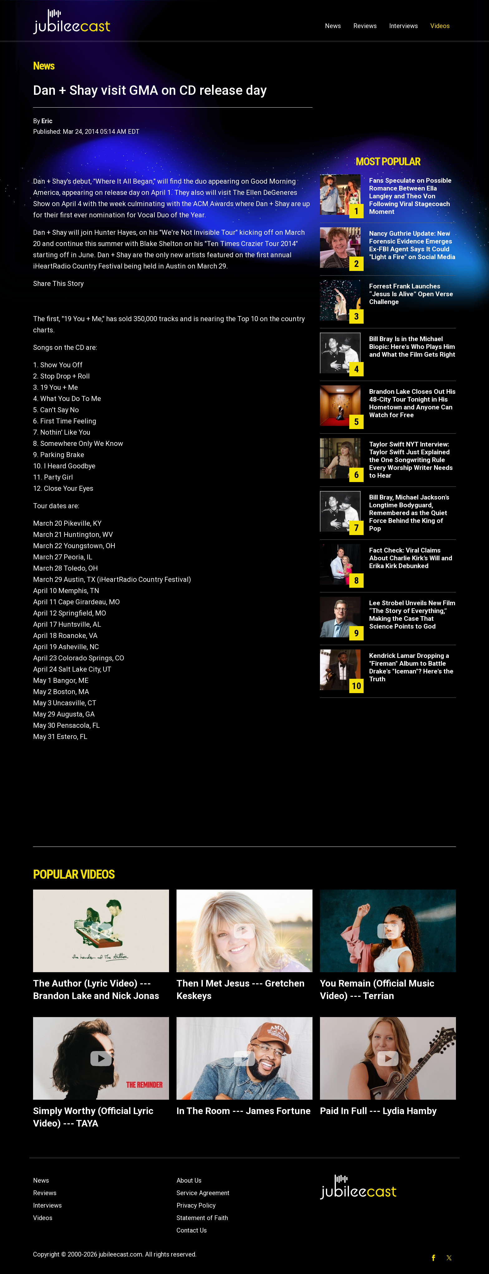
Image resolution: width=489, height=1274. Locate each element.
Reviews (365, 26)
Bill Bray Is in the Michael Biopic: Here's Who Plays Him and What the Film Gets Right (412, 346)
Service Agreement (203, 1193)
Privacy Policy (196, 1205)
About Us (189, 1180)
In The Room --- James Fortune (244, 1110)
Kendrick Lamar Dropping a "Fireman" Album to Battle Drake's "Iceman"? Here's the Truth (411, 667)
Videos (440, 26)
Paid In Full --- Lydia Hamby (378, 1110)
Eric (46, 121)
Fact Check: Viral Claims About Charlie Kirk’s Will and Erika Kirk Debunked (410, 558)
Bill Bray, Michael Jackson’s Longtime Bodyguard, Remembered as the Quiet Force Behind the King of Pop (409, 513)
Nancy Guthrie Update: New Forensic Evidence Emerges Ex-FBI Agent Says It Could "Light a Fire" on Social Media (412, 245)
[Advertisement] (388, 118)
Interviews (403, 26)
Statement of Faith (202, 1218)
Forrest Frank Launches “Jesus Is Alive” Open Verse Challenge (411, 294)
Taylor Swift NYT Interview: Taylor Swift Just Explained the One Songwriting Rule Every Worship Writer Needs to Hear (411, 460)
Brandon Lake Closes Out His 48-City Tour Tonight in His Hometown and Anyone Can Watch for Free (412, 403)
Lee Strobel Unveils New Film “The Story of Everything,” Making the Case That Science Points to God (412, 614)
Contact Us (192, 1230)
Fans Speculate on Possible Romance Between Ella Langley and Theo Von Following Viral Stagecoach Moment (410, 196)
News (333, 26)
